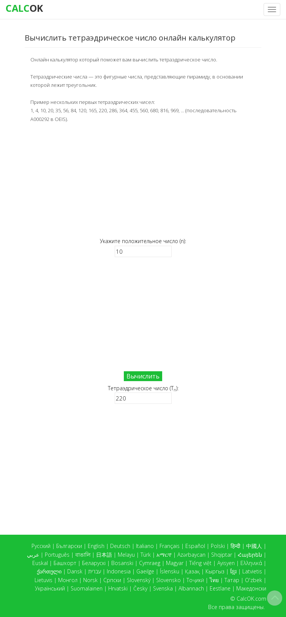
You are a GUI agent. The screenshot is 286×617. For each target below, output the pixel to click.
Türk (146, 554)
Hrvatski (118, 588)
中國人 (254, 545)
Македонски (251, 588)
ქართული (49, 571)
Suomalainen (87, 588)
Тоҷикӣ (195, 580)
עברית (94, 571)
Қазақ (192, 571)
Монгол (67, 580)
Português (57, 554)
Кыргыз (214, 571)
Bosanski (122, 563)
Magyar (174, 563)
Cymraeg (149, 563)
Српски (112, 580)
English (96, 545)
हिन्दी (235, 545)
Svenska (163, 588)
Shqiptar (221, 554)
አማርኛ (164, 554)
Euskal (40, 563)
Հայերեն (250, 554)
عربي (33, 554)
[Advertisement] (143, 180)
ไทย (214, 580)
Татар (231, 580)
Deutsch (120, 545)
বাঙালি (82, 554)
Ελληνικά (251, 563)
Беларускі (94, 563)
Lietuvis (43, 580)
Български (69, 545)
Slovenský (138, 580)
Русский (41, 545)
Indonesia (119, 571)
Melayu (126, 554)
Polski (218, 545)
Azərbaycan (191, 554)
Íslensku (169, 571)
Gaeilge (145, 571)
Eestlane (220, 588)
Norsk (90, 580)
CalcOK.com (251, 598)
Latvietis (252, 571)
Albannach (191, 588)
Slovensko (168, 580)
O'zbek (253, 580)
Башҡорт (65, 563)
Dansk (74, 571)
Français (170, 545)
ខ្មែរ (233, 571)
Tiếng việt (200, 563)
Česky (140, 588)
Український (50, 588)
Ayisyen (226, 563)
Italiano (145, 545)
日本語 (104, 554)
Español (195, 545)
